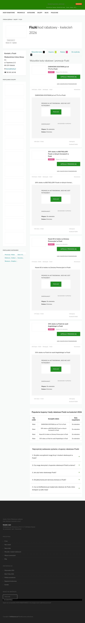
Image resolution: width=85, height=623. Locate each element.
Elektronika (8, 258)
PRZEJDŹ (56, 112)
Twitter (76, 144)
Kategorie (31, 12)
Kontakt (7, 584)
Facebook (71, 144)
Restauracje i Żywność (8, 261)
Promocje (21, 12)
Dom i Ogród (21, 254)
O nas (6, 541)
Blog (46, 12)
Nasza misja (8, 548)
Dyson (67, 7)
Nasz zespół (8, 544)
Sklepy (39, 12)
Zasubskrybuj (8, 599)
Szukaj (78, 4)
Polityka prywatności (10, 577)
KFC (75, 7)
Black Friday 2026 (9, 574)
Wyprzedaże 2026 (9, 570)
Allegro (71, 7)
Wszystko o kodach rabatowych (13, 552)
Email (51, 89)
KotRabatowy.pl (14, 616)
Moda (13, 254)
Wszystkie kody (38, 52)
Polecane (54, 12)
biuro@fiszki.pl (11, 69)
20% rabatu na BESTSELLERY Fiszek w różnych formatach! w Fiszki (58, 154)
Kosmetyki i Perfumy (21, 258)
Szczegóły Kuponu (64, 123)
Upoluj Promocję (69, 77)
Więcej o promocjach (10, 555)
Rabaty (64, 52)
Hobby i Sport (14, 258)
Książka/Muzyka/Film (14, 261)
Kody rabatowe (9, 12)
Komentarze (77, 89)
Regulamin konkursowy (11, 581)
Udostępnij (45, 89)
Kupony (52, 52)
